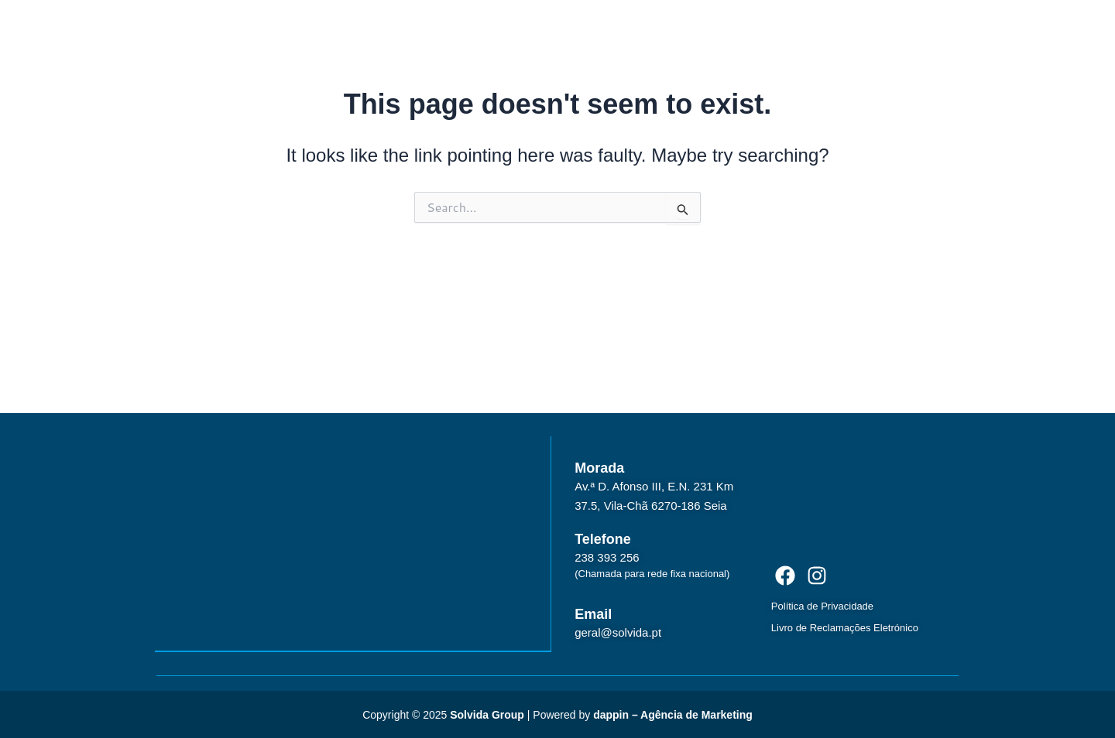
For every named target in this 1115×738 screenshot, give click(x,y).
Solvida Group (487, 713)
